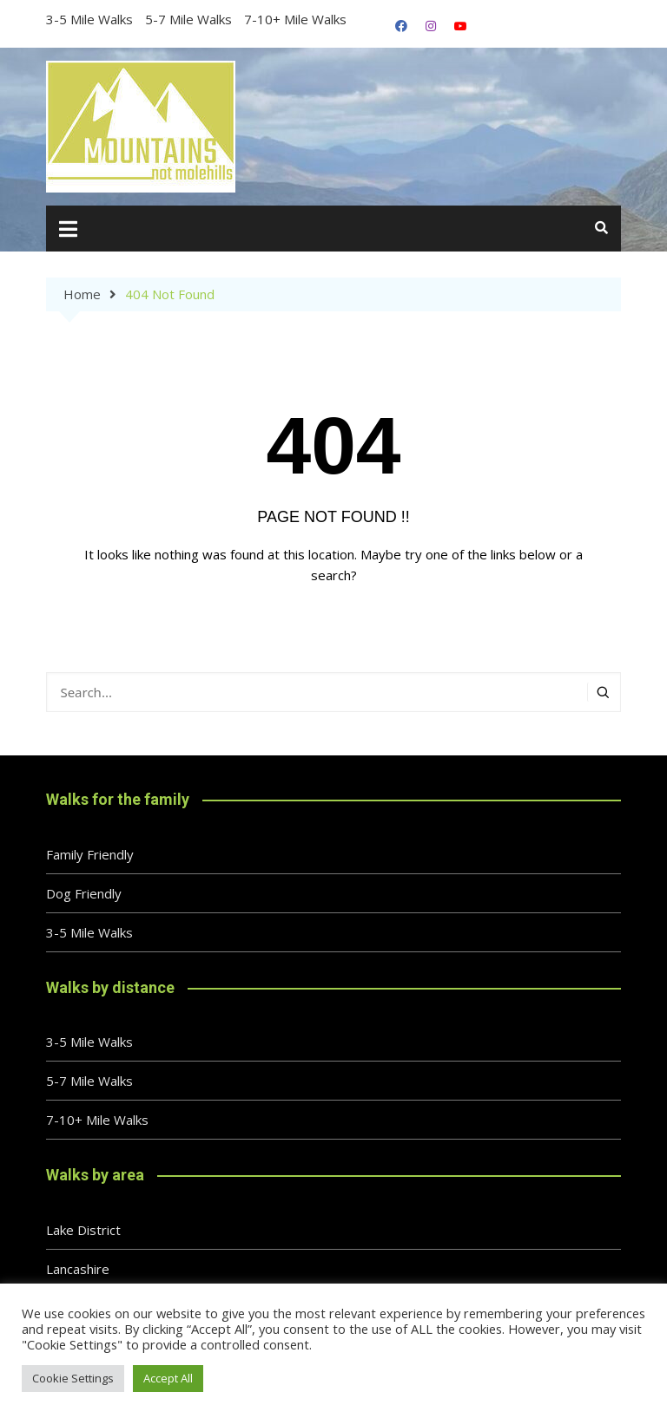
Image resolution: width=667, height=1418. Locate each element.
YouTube (460, 26)
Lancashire (77, 1269)
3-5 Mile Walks (89, 19)
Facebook (401, 26)
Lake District (83, 1229)
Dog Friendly (84, 893)
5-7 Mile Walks (188, 19)
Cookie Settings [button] (73, 1378)
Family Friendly (90, 854)
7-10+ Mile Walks (295, 19)
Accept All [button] (168, 1378)
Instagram (431, 26)
